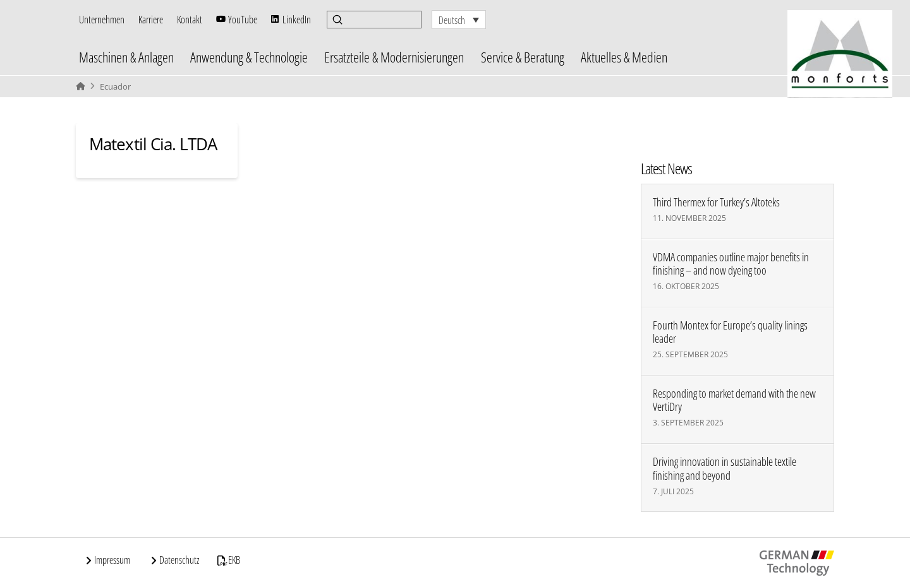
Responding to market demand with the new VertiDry (734, 400)
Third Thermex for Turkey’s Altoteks (716, 202)
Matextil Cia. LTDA (153, 144)
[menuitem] (459, 19)
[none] (459, 19)
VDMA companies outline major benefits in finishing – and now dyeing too (731, 264)
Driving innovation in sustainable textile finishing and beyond (724, 468)
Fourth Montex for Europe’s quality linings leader (730, 332)
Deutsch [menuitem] (452, 20)
